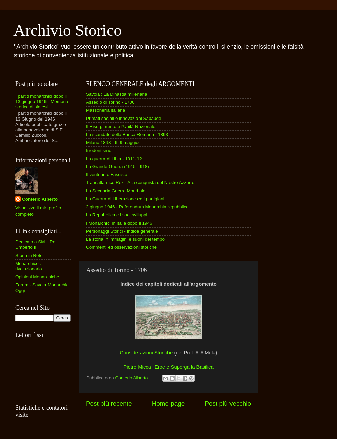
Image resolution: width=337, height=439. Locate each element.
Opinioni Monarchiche (37, 276)
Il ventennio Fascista (106, 174)
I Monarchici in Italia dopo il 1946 (119, 223)
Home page (168, 403)
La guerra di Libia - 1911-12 (114, 158)
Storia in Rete (29, 255)
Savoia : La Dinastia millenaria (116, 94)
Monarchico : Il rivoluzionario (30, 266)
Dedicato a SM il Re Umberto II (35, 244)
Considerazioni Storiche (147, 353)
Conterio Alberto (40, 199)
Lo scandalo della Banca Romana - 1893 (127, 134)
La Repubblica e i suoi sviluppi (116, 214)
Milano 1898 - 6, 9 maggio (112, 142)
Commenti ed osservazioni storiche (121, 247)
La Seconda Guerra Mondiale (115, 190)
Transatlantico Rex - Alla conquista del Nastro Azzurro (140, 182)
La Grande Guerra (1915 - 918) (117, 166)
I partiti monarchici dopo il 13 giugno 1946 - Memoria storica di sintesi (41, 101)
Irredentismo (98, 150)
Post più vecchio (228, 403)
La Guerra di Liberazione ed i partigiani (125, 198)
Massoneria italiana (105, 110)
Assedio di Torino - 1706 (110, 102)
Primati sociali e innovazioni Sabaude (123, 118)
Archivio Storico (67, 30)
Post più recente (109, 403)
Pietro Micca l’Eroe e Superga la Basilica (168, 367)
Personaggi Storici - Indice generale (122, 231)
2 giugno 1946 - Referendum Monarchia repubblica (137, 206)
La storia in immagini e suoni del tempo (125, 239)
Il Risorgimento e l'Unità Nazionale (120, 126)
